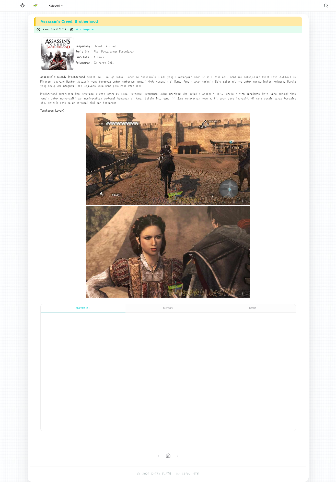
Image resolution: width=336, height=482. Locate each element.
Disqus (253, 308)
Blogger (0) (83, 308)
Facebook (168, 308)
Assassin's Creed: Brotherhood (69, 21)
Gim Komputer (85, 29)
